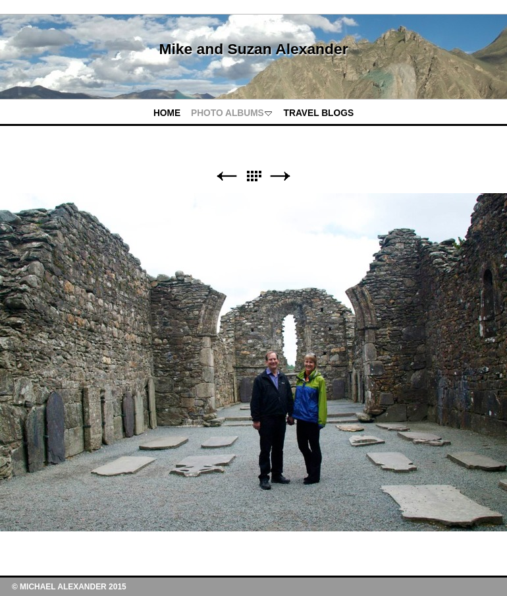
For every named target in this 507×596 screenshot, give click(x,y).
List (253, 176)
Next (280, 176)
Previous (226, 176)
